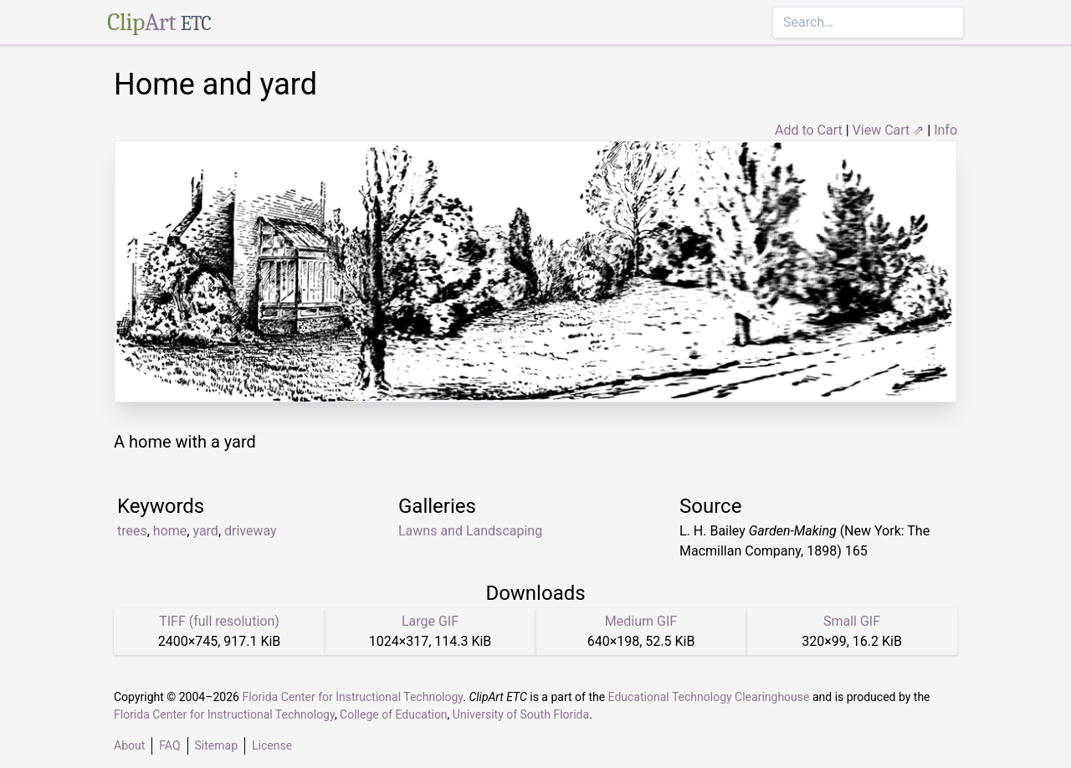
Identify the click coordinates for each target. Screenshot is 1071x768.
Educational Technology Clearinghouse (709, 697)
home (170, 531)
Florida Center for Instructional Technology (352, 697)
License (272, 745)
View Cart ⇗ (889, 130)
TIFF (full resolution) (219, 621)
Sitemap (216, 745)
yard (205, 531)
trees (132, 531)
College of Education (394, 714)
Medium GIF (641, 621)
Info (945, 130)
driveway (250, 531)
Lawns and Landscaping (470, 531)
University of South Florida (521, 714)
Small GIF (851, 621)
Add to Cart (809, 130)
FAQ (169, 745)
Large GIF (430, 621)
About (129, 745)
